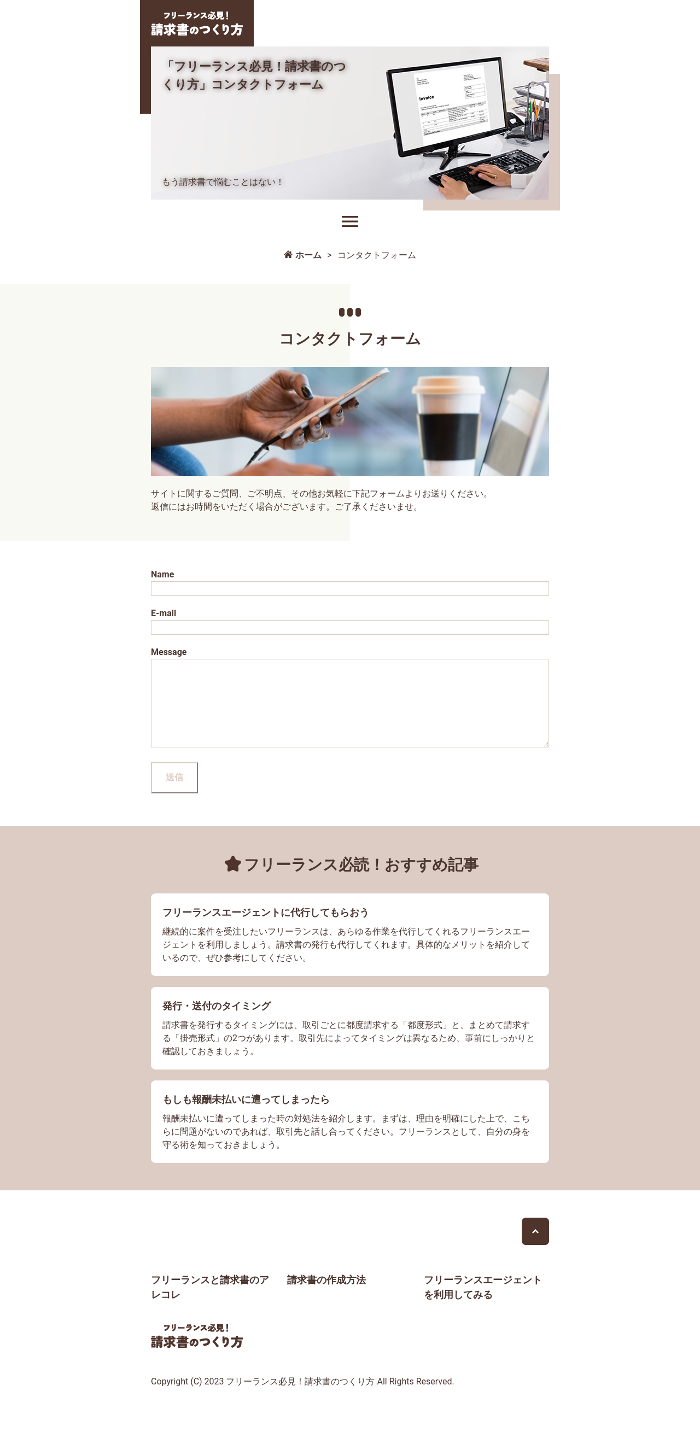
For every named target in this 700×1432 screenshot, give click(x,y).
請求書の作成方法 (326, 1296)
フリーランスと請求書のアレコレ (210, 1303)
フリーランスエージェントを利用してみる (483, 1303)
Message (350, 707)
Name (350, 582)
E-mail (350, 621)
